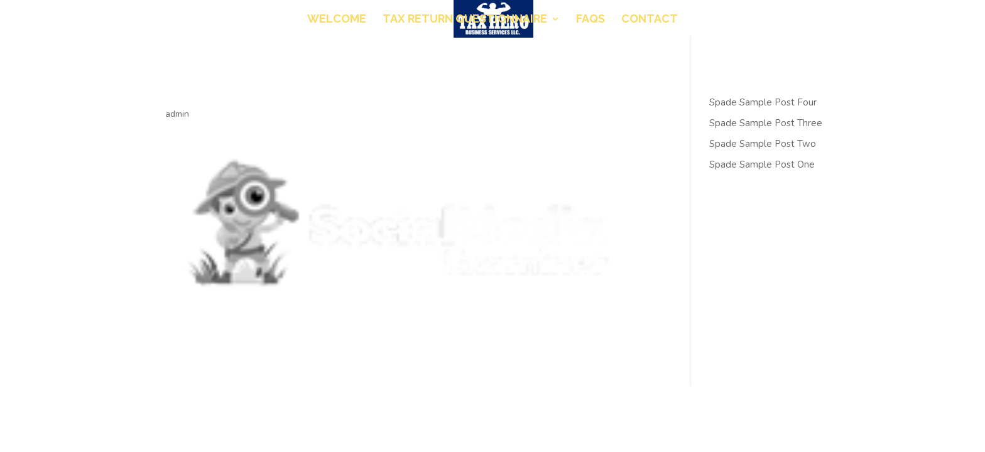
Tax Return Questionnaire (465, 19)
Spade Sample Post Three (765, 123)
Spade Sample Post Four (763, 102)
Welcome (336, 19)
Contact (649, 19)
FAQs (590, 19)
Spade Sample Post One (762, 164)
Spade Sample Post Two (762, 143)
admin (177, 114)
